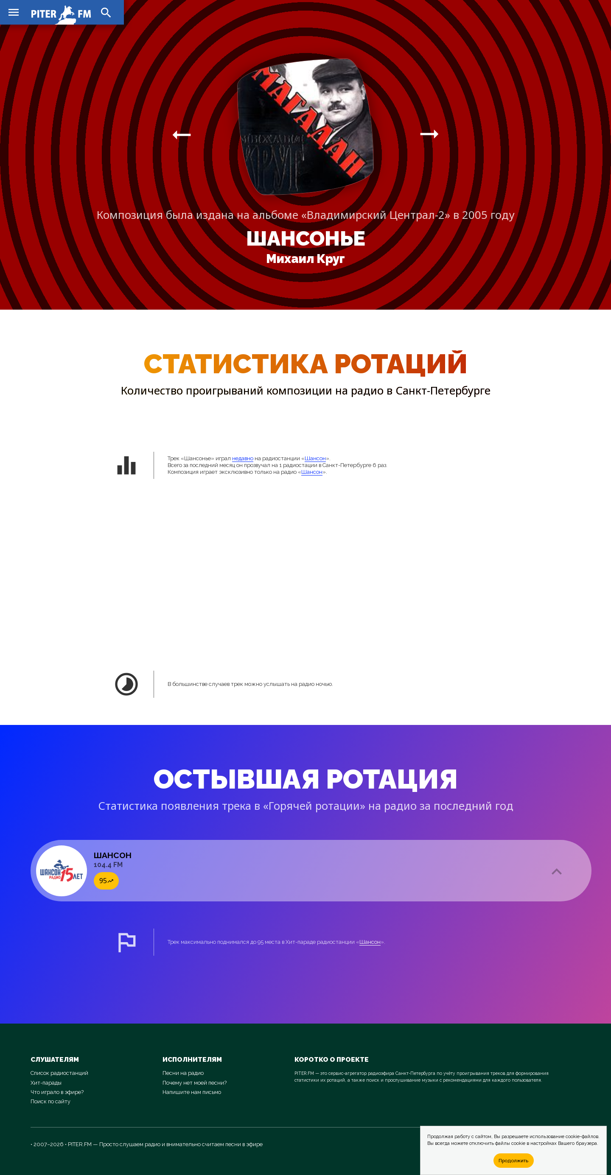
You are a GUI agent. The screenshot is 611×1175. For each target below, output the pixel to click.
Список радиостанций (59, 1073)
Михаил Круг (305, 259)
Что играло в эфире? (57, 1092)
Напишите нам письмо (192, 1092)
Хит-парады (46, 1083)
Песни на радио (183, 1073)
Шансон (315, 458)
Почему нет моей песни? (195, 1083)
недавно (242, 458)
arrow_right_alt (181, 134)
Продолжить (513, 1160)
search (106, 13)
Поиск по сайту (50, 1101)
